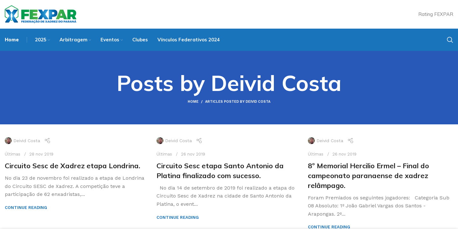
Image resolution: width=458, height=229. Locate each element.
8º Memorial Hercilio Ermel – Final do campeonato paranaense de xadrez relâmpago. (368, 175)
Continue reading (26, 207)
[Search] (450, 39)
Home (193, 102)
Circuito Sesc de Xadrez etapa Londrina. (72, 165)
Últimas (12, 154)
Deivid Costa (276, 82)
